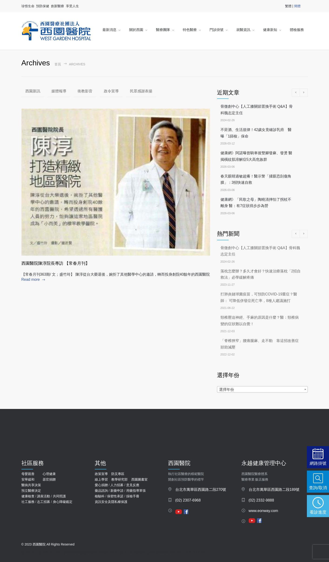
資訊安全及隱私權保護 (111, 502)
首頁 (57, 64)
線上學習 (101, 479)
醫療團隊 (163, 30)
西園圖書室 (139, 479)
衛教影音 (85, 91)
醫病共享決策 (31, 485)
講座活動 (43, 496)
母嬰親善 (27, 474)
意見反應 (132, 485)
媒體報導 (58, 91)
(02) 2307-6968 (188, 500)
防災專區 (117, 474)
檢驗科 (100, 496)
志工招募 (43, 502)
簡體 (297, 6)
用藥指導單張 (136, 490)
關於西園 (136, 30)
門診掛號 (217, 30)
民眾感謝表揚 (141, 91)
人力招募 (116, 485)
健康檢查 (27, 496)
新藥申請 (116, 490)
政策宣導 (101, 474)
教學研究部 (119, 479)
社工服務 (27, 502)
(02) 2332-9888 (261, 500)
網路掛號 (318, 463)
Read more (30, 279)
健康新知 (270, 30)
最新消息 (109, 30)
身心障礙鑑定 (62, 502)
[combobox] (262, 389)
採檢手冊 (132, 496)
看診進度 (318, 512)
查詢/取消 (318, 487)
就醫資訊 (243, 30)
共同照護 (59, 496)
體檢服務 (297, 30)
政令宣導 (111, 91)
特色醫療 (190, 30)
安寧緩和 (27, 479)
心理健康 (49, 474)
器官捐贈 (49, 479)
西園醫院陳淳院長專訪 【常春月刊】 (55, 263)
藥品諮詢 (101, 490)
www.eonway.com (263, 511)
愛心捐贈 (101, 485)
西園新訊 (32, 91)
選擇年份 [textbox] (226, 389)
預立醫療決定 (31, 490)
